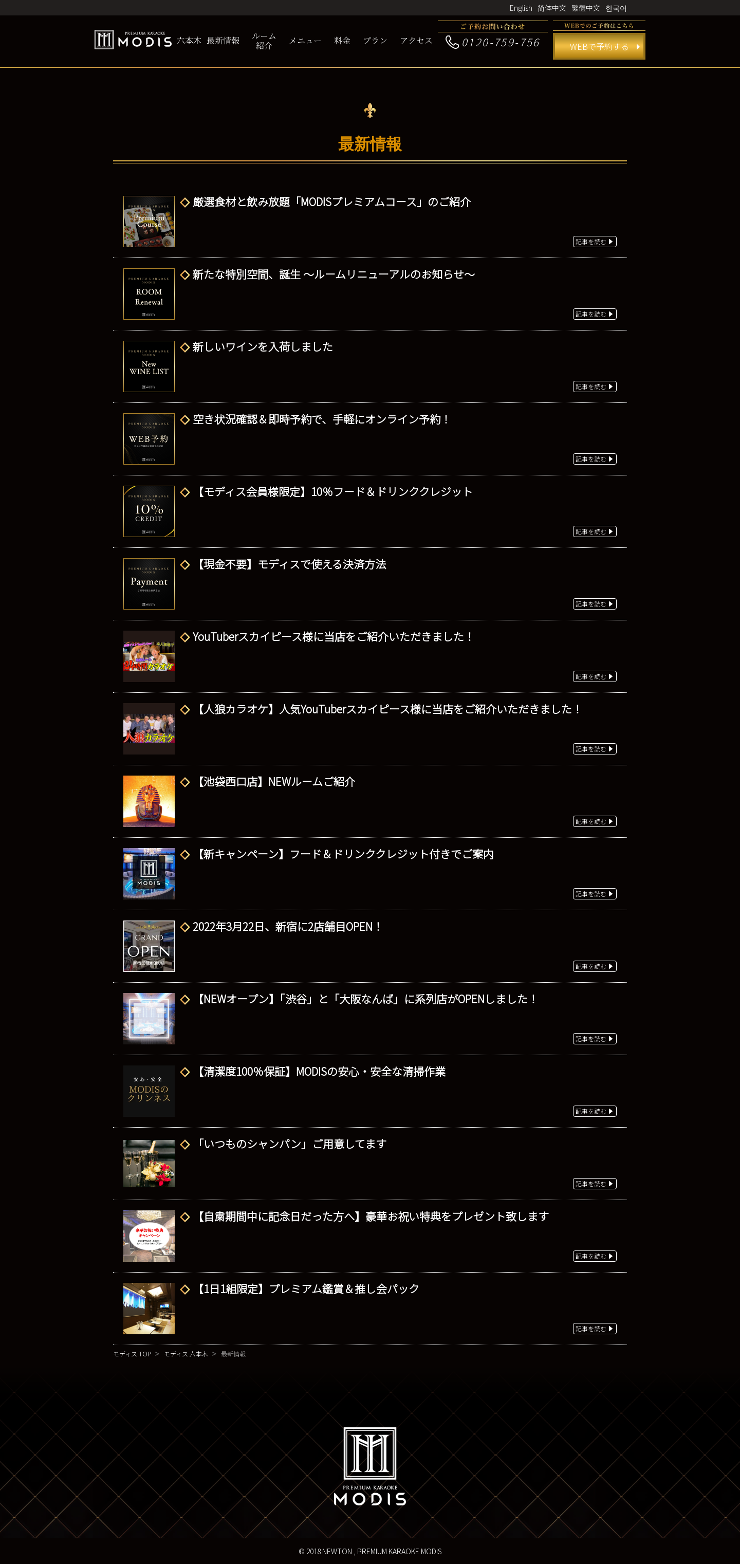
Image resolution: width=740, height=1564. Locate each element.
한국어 (616, 8)
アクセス (416, 40)
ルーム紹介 (264, 41)
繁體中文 (585, 8)
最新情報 (223, 40)
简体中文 (552, 8)
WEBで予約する (599, 46)
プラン (375, 40)
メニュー (305, 40)
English (521, 8)
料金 (342, 40)
